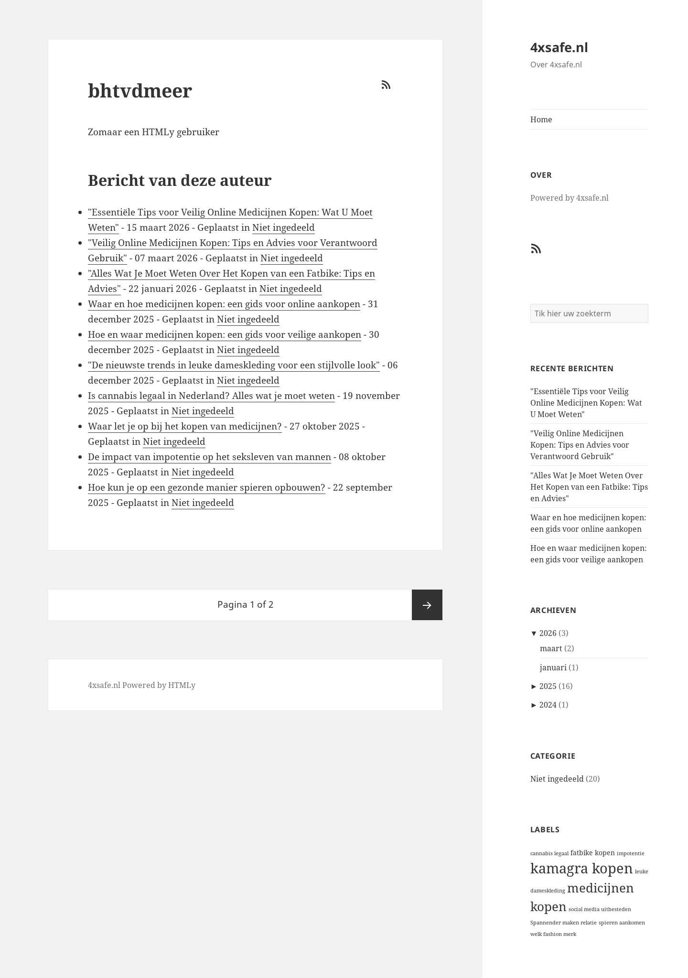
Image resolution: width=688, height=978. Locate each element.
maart (551, 648)
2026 (548, 633)
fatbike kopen (592, 852)
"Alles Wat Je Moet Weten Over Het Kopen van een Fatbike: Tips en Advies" (589, 487)
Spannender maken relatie (563, 922)
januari (553, 667)
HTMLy (181, 685)
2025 (548, 686)
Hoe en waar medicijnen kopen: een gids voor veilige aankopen (224, 334)
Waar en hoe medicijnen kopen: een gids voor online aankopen (224, 304)
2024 (548, 704)
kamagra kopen (581, 868)
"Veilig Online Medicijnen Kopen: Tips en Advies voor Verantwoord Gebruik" (579, 445)
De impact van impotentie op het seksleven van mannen (209, 457)
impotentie (631, 853)
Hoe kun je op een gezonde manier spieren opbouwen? (206, 487)
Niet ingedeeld (557, 779)
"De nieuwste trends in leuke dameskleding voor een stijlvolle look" (234, 365)
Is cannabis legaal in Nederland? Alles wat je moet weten (211, 395)
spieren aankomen (622, 922)
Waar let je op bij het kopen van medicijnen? (185, 426)
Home (541, 119)
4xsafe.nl (559, 47)
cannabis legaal (549, 853)
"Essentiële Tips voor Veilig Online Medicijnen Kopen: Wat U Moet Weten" (586, 402)
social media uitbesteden (600, 909)
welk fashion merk (553, 934)
